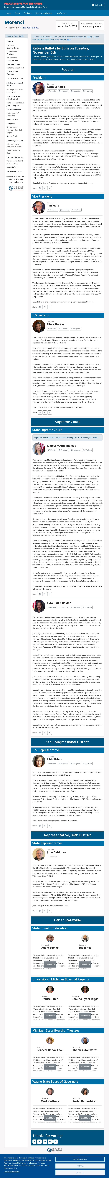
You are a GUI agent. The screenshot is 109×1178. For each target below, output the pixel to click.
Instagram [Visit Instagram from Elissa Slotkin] (75, 329)
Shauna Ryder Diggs (85, 999)
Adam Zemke (50, 948)
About (17, 13)
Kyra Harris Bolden (59, 603)
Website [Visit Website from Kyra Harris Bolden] (52, 607)
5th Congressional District (67, 742)
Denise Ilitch (50, 999)
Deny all (80, 1166)
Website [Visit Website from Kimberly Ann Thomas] (52, 450)
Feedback (28, 13)
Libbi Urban (54, 759)
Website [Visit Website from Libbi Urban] (52, 763)
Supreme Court (13, 64)
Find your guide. (30, 27)
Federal (9, 41)
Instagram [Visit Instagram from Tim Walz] (64, 210)
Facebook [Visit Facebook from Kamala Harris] (63, 91)
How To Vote (61, 13)
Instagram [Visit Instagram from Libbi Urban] (75, 763)
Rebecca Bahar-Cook (50, 1050)
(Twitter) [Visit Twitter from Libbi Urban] (87, 763)
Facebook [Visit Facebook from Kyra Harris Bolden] (63, 607)
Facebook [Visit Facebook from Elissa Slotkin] (63, 329)
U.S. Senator (41, 315)
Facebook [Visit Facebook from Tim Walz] (52, 210)
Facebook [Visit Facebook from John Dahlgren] (52, 856)
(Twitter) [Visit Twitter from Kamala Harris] (87, 91)
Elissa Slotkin (55, 324)
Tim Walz (53, 206)
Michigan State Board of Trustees (55, 1030)
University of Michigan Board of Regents (60, 979)
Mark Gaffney (50, 1101)
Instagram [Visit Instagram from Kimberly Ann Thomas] (75, 450)
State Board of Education (50, 928)
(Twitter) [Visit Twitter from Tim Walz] (76, 210)
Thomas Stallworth (85, 1050)
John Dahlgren (56, 852)
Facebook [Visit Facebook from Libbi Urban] (63, 763)
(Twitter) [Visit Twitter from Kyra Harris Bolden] (87, 607)
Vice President (42, 196)
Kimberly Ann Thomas (61, 446)
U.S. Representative (46, 750)
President (39, 78)
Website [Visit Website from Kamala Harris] (52, 91)
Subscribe (97, 5)
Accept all (80, 1173)
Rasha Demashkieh (85, 1101)
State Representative (47, 843)
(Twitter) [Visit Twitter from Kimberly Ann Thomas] (87, 450)
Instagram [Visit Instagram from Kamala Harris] (75, 91)
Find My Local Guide (43, 13)
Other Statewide (13, 109)
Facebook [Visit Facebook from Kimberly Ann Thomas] (63, 450)
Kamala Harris (56, 87)
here (68, 39)
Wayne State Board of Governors (55, 1081)
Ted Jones (85, 948)
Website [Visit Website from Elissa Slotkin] (52, 329)
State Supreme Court (47, 430)
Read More (50, 964)
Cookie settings (80, 1159)
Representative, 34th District (13, 97)
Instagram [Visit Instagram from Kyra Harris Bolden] (75, 607)
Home (8, 13)
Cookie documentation (11, 1171)
